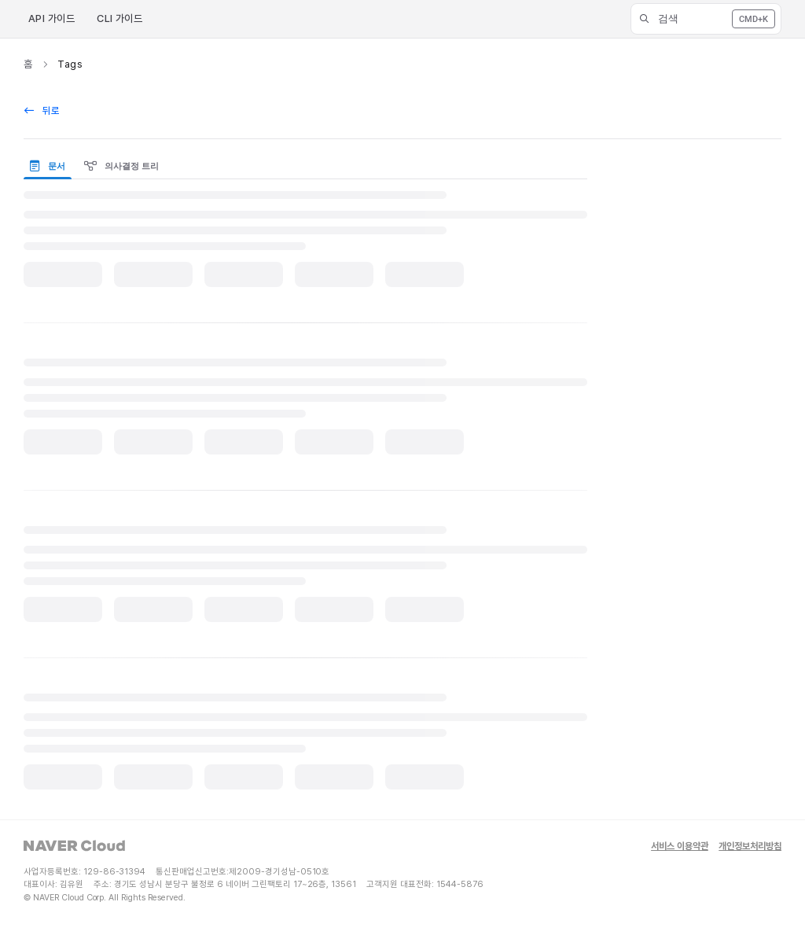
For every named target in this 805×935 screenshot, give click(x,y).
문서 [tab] (47, 166)
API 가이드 (51, 18)
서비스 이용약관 (679, 846)
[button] (705, 19)
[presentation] (51, 166)
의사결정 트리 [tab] (122, 166)
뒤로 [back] (42, 110)
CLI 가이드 (119, 18)
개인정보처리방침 (750, 846)
